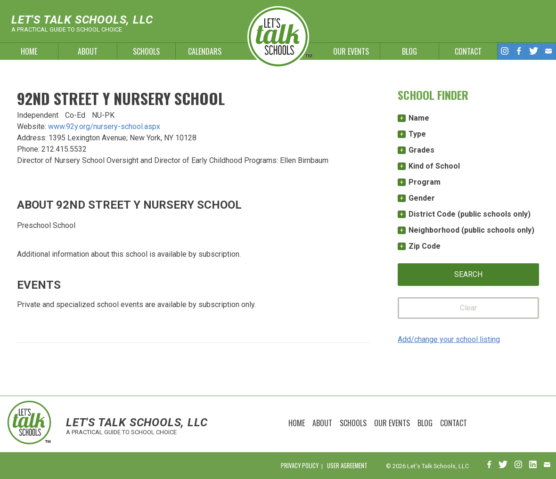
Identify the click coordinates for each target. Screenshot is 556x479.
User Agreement (347, 465)
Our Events (351, 51)
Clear (468, 307)
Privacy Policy (300, 465)
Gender (422, 198)
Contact (468, 51)
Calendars (204, 51)
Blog (409, 51)
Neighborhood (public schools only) (471, 230)
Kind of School (434, 166)
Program (425, 182)
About (88, 51)
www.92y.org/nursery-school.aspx (104, 126)
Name (419, 118)
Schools (146, 51)
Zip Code (425, 246)
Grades (421, 150)
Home (29, 51)
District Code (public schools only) (470, 214)
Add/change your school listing (449, 339)
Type (417, 134)
